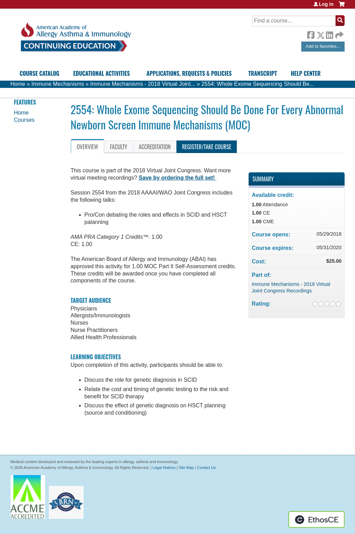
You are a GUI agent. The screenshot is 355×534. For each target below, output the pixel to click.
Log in (326, 4)
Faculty (118, 147)
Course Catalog (39, 73)
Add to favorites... (323, 46)
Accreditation (155, 147)
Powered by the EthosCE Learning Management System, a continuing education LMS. (316, 519)
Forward (338, 33)
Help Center (306, 73)
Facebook (310, 34)
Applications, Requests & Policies (189, 73)
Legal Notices (164, 467)
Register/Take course (206, 147)
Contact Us (206, 467)
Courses (24, 120)
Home (17, 84)
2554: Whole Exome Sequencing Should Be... (257, 84)
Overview (87, 147)
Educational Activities (101, 73)
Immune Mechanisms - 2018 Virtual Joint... (142, 84)
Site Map (186, 467)
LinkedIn (329, 34)
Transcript (262, 73)
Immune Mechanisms (57, 84)
